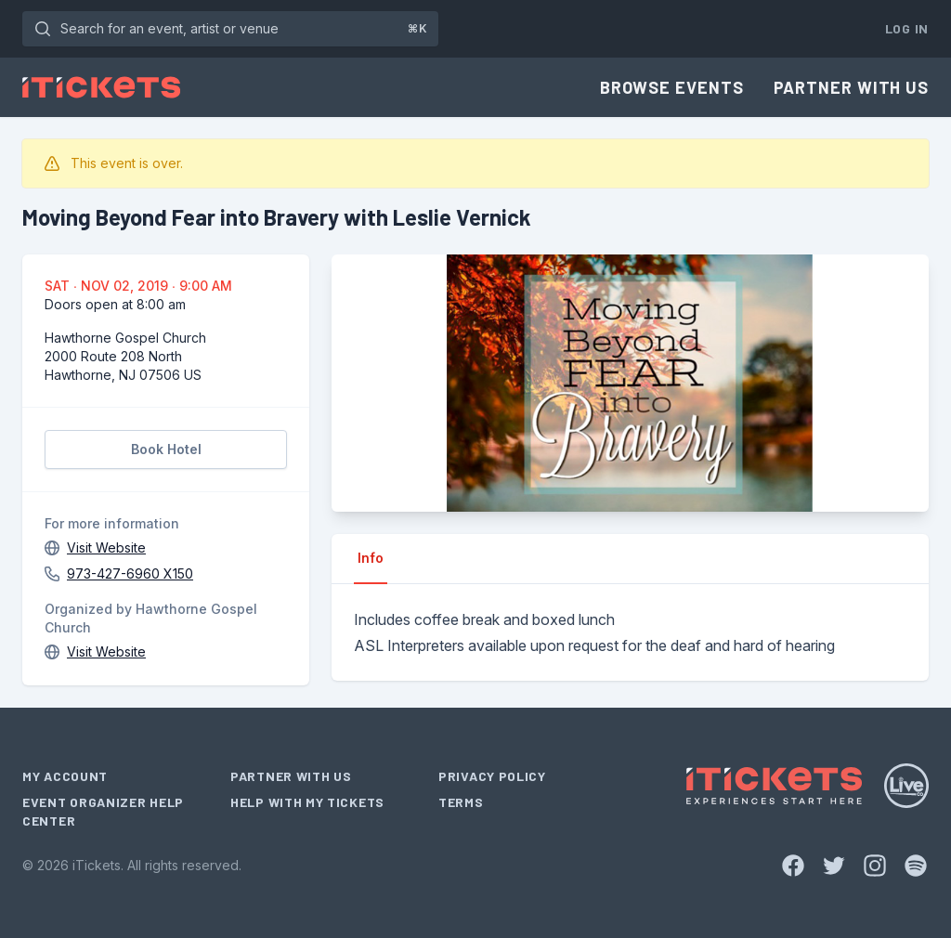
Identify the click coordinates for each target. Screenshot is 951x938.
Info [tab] (371, 558)
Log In (907, 28)
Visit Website (106, 547)
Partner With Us (852, 87)
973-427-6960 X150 (130, 573)
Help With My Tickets (307, 802)
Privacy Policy (492, 776)
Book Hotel (166, 449)
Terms (461, 802)
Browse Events (672, 87)
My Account (65, 776)
